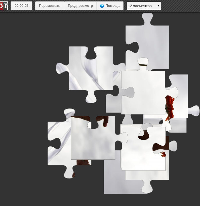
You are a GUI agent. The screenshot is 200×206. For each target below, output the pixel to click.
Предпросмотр (80, 6)
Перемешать (49, 6)
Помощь (112, 6)
